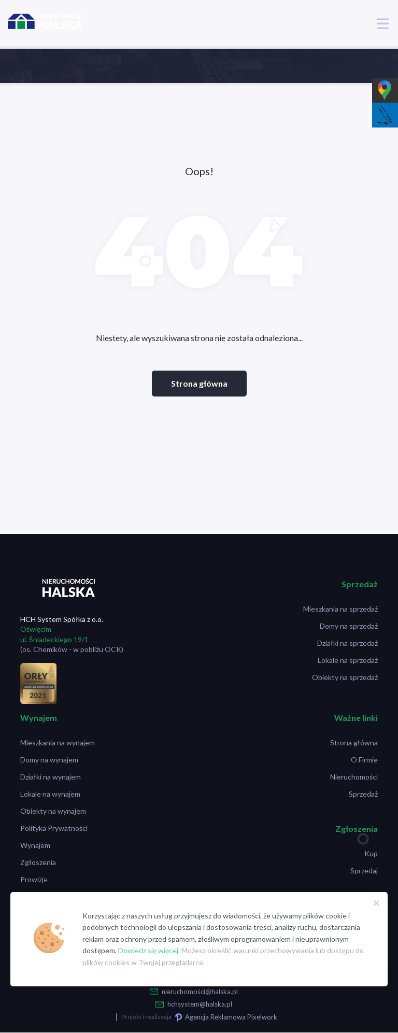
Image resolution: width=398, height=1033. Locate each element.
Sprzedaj (364, 870)
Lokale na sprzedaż (348, 660)
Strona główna (199, 383)
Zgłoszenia (38, 862)
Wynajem (35, 845)
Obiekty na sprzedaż (345, 677)
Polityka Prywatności (54, 828)
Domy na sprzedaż (349, 625)
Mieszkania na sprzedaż (340, 608)
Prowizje (34, 879)
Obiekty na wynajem (53, 810)
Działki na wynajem (50, 776)
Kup (371, 853)
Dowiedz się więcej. (149, 950)
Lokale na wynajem (50, 793)
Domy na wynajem (49, 759)
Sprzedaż (363, 793)
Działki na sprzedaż (347, 643)
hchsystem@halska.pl (199, 1004)
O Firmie (364, 759)
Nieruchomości (354, 776)
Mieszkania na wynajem (57, 742)
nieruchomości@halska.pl (200, 991)
